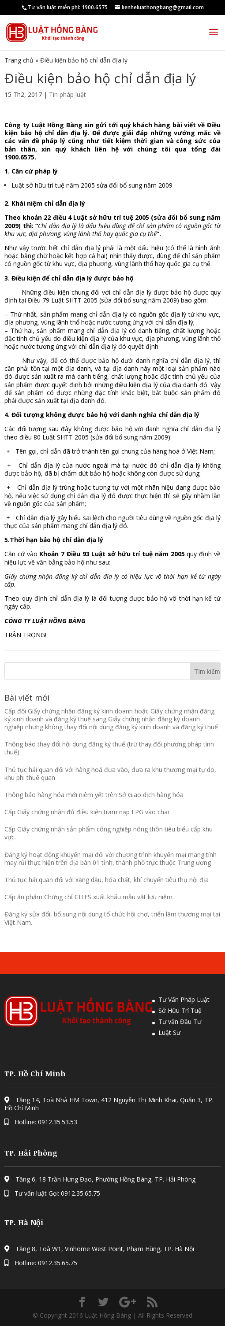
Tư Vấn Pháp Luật (184, 999)
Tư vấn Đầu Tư (179, 1021)
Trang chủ (19, 60)
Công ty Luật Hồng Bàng (43, 125)
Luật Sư (169, 1032)
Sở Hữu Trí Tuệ (180, 1010)
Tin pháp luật (67, 94)
